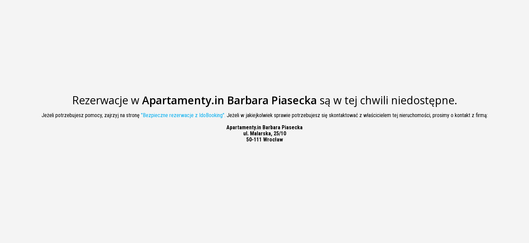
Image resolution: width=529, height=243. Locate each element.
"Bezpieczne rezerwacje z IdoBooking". (183, 115)
